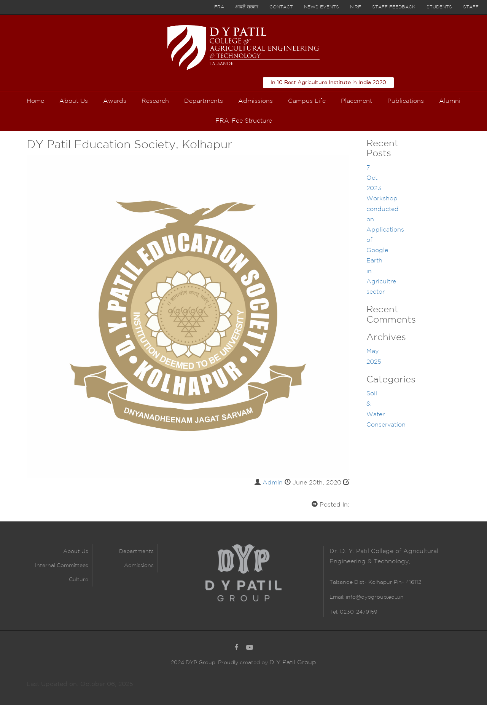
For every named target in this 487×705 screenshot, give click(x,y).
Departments (136, 551)
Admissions (139, 565)
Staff (471, 7)
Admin (273, 483)
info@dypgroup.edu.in (375, 597)
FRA (219, 7)
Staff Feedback (393, 7)
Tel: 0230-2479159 (353, 612)
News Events (321, 7)
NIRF (355, 7)
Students (439, 7)
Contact (281, 7)
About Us (75, 551)
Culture (78, 579)
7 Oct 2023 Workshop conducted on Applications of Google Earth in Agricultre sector (385, 230)
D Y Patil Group (292, 662)
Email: (337, 597)
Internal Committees (61, 565)
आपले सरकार (246, 7)
